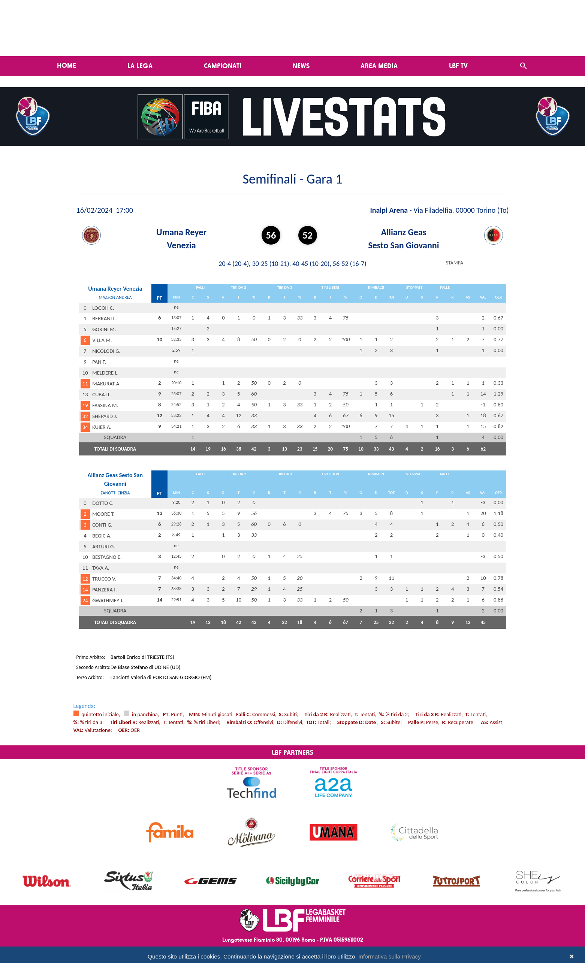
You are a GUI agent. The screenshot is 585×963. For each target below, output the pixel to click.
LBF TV (458, 65)
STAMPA (454, 263)
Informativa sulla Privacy (389, 956)
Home (66, 65)
